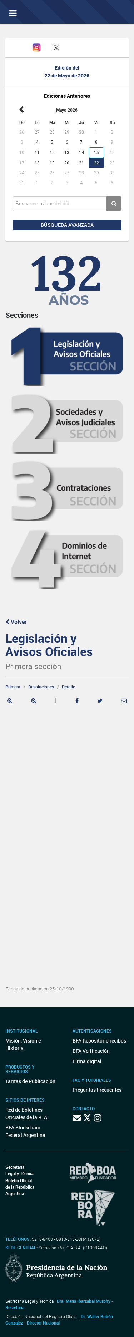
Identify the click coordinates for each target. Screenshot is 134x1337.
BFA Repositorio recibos (99, 1040)
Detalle (68, 687)
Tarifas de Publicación (30, 1081)
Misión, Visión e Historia (23, 1044)
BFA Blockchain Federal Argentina (25, 1131)
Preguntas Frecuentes (97, 1089)
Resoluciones (41, 687)
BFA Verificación (91, 1050)
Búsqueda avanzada (67, 224)
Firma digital (87, 1061)
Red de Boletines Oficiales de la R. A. (27, 1113)
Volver (16, 622)
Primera (12, 687)
